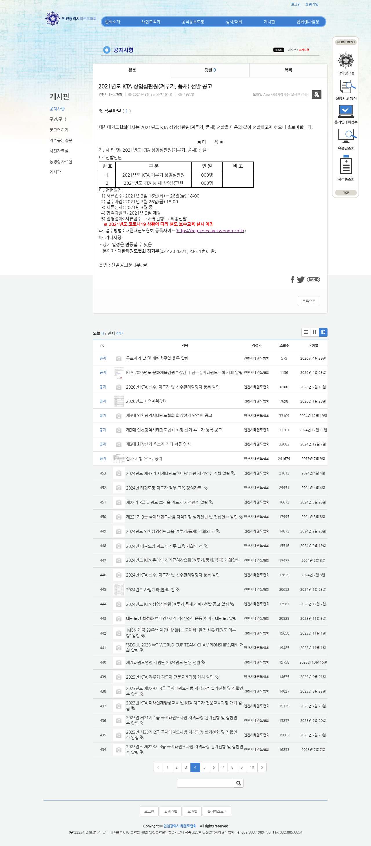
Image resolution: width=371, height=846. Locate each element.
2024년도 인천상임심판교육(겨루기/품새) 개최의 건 (170, 531)
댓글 (210, 70)
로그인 (296, 4)
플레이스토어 (217, 811)
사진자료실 (59, 150)
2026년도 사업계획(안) (146, 401)
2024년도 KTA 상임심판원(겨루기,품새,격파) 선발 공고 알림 (177, 604)
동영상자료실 (61, 161)
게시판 (269, 21)
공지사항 (57, 108)
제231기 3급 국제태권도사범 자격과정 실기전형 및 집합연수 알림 (182, 517)
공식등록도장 (193, 21)
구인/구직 (58, 119)
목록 (288, 70)
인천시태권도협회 (110, 94)
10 (252, 767)
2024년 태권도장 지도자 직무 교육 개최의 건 (164, 546)
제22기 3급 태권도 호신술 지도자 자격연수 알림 (167, 502)
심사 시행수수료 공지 (144, 458)
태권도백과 (150, 21)
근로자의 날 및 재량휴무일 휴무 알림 (157, 358)
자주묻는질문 (61, 140)
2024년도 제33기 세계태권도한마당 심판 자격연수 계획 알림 (178, 473)
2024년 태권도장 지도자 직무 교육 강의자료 (164, 488)
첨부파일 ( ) (115, 111)
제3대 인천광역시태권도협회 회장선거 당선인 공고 (169, 415)
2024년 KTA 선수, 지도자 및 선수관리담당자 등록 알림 (173, 575)
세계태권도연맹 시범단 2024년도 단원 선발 (163, 662)
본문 (132, 70)
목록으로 (309, 301)
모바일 (192, 811)
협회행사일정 (308, 21)
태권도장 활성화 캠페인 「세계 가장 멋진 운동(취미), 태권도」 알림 (181, 618)
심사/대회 (234, 21)
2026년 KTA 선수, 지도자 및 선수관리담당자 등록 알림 (173, 387)
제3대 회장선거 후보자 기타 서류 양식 (158, 444)
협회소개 (112, 21)
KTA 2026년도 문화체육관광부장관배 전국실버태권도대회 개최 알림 (184, 372)
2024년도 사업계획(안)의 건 (150, 589)
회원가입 (311, 4)
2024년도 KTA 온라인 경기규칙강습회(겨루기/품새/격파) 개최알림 (183, 560)
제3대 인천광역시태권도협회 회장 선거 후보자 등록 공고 (174, 429)
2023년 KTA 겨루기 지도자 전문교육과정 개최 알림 (170, 677)
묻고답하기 (59, 130)
